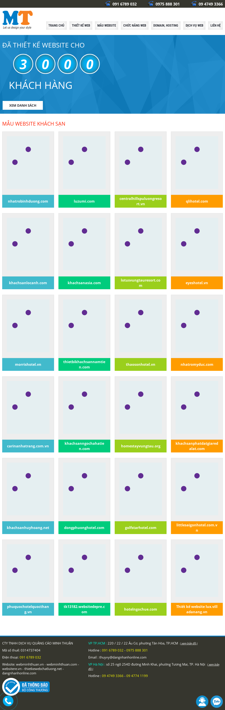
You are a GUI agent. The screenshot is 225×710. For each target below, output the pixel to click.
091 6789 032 (121, 4)
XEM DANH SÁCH (22, 105)
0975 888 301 (164, 4)
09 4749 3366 (207, 4)
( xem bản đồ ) (189, 643)
